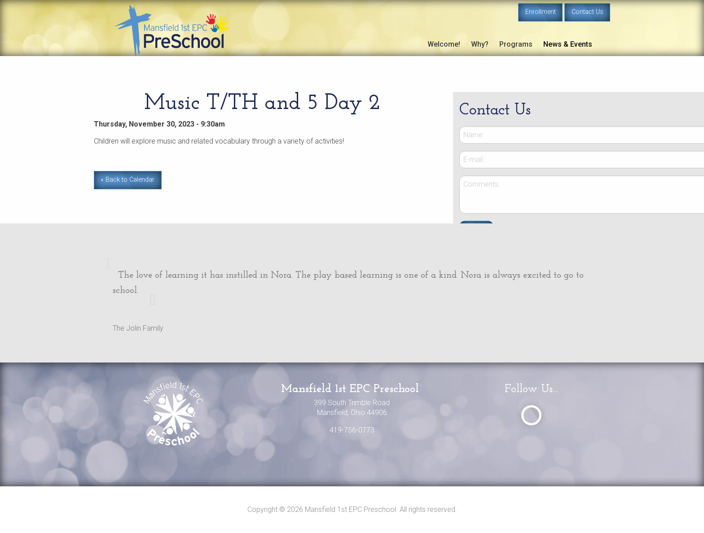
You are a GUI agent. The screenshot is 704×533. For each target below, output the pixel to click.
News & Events (567, 44)
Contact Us (587, 12)
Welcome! (443, 44)
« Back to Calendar (127, 179)
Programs (515, 44)
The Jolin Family (138, 328)
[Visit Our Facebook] (531, 415)
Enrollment (540, 12)
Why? (479, 44)
